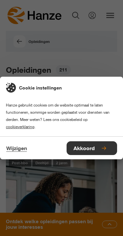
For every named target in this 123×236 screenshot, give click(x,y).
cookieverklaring (20, 126)
